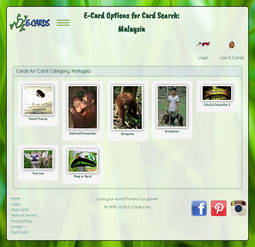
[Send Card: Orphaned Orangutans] (83, 107)
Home (15, 198)
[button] (63, 22)
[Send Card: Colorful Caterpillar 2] (217, 93)
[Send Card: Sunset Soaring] (38, 100)
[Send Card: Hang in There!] (83, 161)
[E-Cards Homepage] (33, 22)
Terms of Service (24, 215)
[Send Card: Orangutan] (127, 107)
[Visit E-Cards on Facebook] (199, 214)
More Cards (20, 209)
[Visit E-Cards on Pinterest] (218, 214)
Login (15, 204)
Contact (17, 226)
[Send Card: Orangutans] (172, 106)
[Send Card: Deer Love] (38, 159)
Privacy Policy (21, 221)
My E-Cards (19, 232)
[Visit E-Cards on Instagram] (238, 214)
